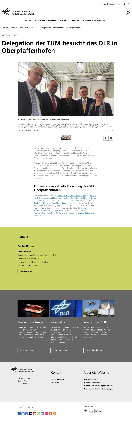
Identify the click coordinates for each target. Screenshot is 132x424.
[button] (66, 98)
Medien (76, 20)
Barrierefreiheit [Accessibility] (90, 379)
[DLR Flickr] (46, 415)
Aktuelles (63, 20)
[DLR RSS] (54, 415)
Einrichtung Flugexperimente (63, 203)
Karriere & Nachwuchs (94, 20)
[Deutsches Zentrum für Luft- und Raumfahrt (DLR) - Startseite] (18, 12)
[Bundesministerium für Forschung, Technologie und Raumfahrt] (94, 418)
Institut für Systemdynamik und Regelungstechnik (65, 196)
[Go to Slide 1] (66, 137)
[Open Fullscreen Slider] (111, 138)
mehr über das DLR (94, 350)
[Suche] (128, 13)
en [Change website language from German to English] (129, 4)
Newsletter (55, 383)
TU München (83, 148)
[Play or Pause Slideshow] (106, 138)
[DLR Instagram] (42, 415)
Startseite (5, 27)
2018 (32, 27)
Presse (103, 4)
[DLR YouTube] (34, 415)
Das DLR (28, 20)
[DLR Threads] (30, 415)
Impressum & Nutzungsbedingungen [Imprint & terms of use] (98, 389)
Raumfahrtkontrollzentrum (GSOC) (47, 213)
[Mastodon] (26, 415)
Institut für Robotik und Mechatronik (71, 195)
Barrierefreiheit (114, 4)
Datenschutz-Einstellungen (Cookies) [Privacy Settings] (98, 386)
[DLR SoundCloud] (50, 415)
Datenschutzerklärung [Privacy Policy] (92, 383)
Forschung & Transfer (45, 20)
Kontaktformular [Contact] (57, 379)
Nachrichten (24, 27)
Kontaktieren (26, 271)
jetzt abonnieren (27, 350)
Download (111, 131)
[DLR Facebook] (19, 415)
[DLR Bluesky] (23, 415)
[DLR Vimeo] (38, 415)
